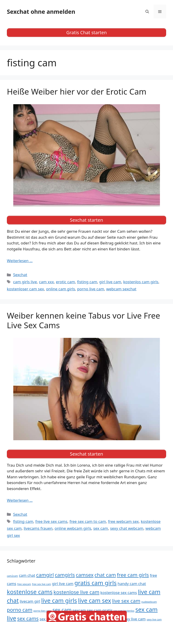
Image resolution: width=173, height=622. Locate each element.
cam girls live (25, 281)
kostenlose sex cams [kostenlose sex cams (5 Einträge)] (118, 592)
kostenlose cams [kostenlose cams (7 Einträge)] (29, 592)
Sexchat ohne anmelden (41, 11)
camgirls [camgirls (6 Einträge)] (65, 575)
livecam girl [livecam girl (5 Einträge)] (30, 601)
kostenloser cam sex (25, 288)
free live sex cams (51, 521)
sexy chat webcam (126, 528)
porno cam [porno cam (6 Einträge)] (19, 609)
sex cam (100, 528)
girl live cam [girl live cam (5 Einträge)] (63, 583)
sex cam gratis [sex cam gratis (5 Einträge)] (100, 610)
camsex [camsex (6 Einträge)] (84, 575)
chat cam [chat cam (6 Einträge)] (105, 575)
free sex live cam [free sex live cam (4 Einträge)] (41, 584)
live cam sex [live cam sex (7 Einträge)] (94, 601)
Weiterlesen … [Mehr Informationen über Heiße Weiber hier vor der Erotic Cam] (20, 260)
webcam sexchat (121, 288)
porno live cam (90, 288)
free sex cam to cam (87, 521)
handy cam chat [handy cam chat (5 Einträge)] (132, 583)
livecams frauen (38, 528)
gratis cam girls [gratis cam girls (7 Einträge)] (95, 583)
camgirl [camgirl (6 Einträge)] (45, 575)
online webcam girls (73, 528)
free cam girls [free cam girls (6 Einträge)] (133, 575)
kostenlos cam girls (140, 281)
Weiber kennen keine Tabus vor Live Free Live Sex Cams (83, 320)
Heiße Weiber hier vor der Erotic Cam (76, 91)
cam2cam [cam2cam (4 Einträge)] (12, 575)
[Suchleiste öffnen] (147, 11)
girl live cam (110, 281)
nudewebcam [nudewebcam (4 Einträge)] (149, 601)
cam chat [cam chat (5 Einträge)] (27, 575)
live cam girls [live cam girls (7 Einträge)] (59, 601)
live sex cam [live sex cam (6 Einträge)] (126, 600)
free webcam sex (123, 521)
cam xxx (46, 281)
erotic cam (65, 281)
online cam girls (60, 288)
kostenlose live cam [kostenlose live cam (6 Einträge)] (76, 592)
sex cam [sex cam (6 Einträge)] (61, 609)
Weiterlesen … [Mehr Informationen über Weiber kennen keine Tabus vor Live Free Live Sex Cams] (20, 500)
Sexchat (20, 274)
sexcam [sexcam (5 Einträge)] (79, 610)
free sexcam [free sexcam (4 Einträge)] (24, 584)
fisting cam (87, 281)
